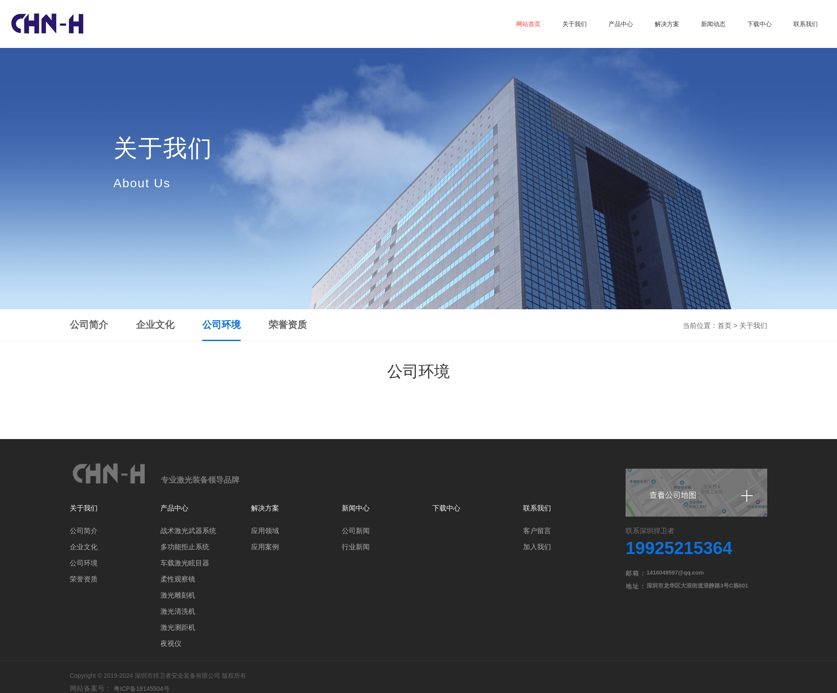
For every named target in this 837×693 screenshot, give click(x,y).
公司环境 (221, 324)
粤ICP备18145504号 (142, 688)
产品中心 (621, 23)
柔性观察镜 (177, 579)
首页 (725, 325)
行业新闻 (356, 547)
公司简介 (89, 324)
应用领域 (265, 530)
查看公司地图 (696, 493)
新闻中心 (356, 508)
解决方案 (667, 23)
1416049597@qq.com (675, 572)
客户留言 (537, 530)
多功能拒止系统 (184, 547)
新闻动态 (713, 23)
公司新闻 (356, 530)
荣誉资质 (288, 324)
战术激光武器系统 (188, 530)
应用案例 (265, 547)
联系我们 (805, 23)
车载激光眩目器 (184, 563)
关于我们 (574, 23)
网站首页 (528, 23)
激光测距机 (177, 627)
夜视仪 (170, 643)
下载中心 (759, 23)
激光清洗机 (177, 611)
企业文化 (155, 324)
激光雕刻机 (177, 595)
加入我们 (537, 547)
